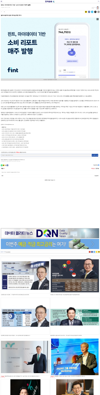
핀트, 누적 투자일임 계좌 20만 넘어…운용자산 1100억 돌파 (14, 135)
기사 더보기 (8, 208)
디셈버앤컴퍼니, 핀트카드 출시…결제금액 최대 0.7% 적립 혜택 (15, 147)
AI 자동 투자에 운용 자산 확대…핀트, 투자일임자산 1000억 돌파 (15, 141)
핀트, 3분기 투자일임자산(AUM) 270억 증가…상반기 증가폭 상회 (15, 143)
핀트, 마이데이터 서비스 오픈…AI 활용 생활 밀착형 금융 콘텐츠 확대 (16, 133)
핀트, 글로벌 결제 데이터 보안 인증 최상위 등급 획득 (13, 139)
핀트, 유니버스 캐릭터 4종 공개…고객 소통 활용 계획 (13, 137)
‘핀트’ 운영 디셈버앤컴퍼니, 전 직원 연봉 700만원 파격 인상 (14, 145)
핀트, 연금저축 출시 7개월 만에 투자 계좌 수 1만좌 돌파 (13, 129)
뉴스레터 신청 (95, 155)
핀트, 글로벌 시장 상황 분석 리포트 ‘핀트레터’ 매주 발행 (13, 131)
